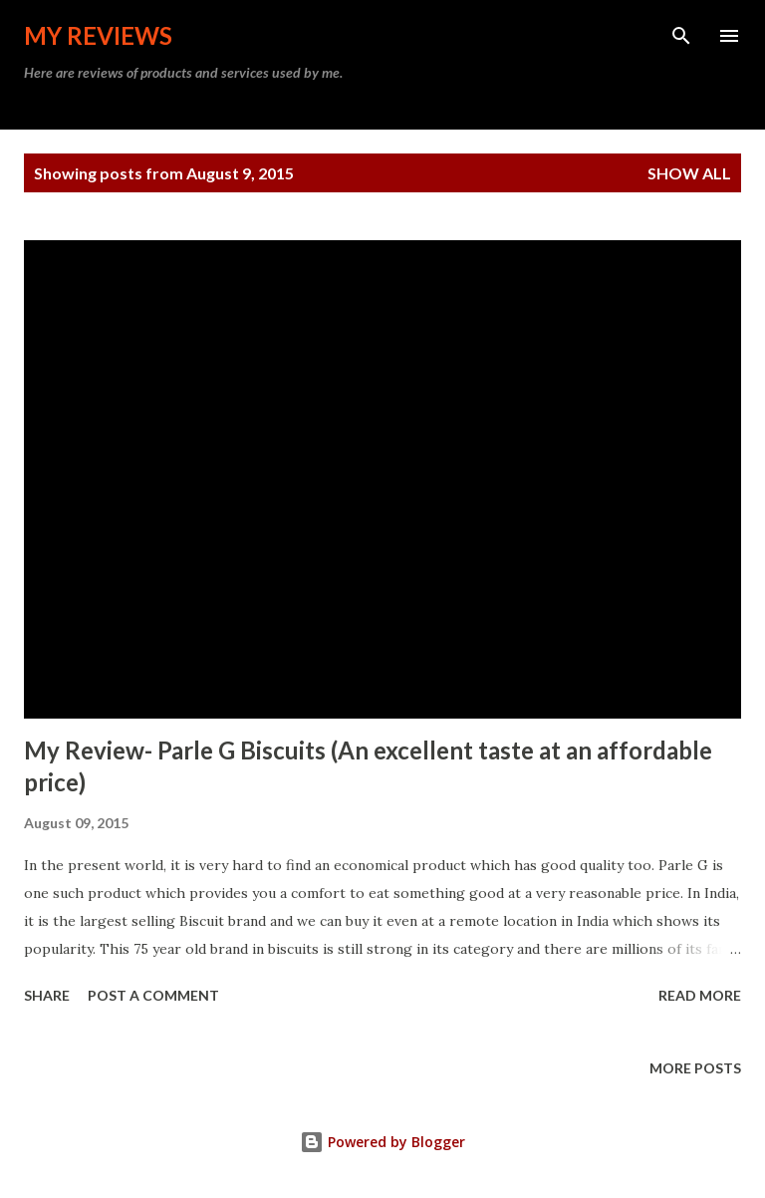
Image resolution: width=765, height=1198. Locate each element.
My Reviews (98, 35)
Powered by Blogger (382, 1141)
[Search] (681, 36)
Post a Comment (153, 995)
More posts (695, 1067)
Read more (699, 995)
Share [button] (47, 995)
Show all (689, 172)
